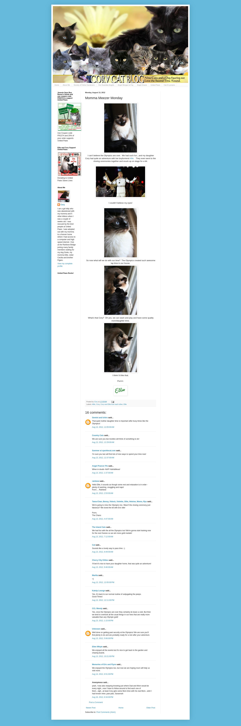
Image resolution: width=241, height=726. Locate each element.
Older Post (150, 708)
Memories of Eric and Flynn (104, 664)
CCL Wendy (97, 608)
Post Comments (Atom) (106, 712)
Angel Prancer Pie (100, 466)
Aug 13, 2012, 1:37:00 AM (102, 473)
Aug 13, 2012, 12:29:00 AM (103, 442)
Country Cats (98, 435)
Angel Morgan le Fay (126, 85)
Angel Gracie (142, 85)
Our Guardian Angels (106, 85)
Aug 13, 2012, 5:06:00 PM (102, 638)
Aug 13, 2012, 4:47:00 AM (102, 519)
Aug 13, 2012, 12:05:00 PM (103, 582)
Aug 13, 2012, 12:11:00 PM (103, 600)
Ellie (125, 404)
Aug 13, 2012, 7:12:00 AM (102, 537)
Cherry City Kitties (100, 560)
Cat (93, 545)
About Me (66, 85)
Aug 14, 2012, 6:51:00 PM (102, 674)
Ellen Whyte (97, 647)
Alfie (132, 158)
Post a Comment (96, 702)
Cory (98, 404)
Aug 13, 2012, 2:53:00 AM (102, 493)
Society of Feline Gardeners (84, 85)
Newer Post (90, 708)
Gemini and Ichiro (100, 418)
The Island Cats (99, 527)
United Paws (155, 85)
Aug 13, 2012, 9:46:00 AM (102, 567)
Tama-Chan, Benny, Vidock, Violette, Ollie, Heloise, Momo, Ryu (119, 501)
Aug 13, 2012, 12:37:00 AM (103, 458)
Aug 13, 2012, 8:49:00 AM (102, 552)
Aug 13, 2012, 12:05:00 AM (103, 427)
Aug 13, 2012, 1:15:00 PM (102, 621)
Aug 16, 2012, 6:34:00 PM (102, 697)
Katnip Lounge (98, 591)
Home (57, 85)
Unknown (96, 629)
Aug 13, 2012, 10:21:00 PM (103, 656)
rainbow (95, 481)
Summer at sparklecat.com (104, 451)
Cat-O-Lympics (169, 85)
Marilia (95, 575)
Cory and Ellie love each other (111, 404)
